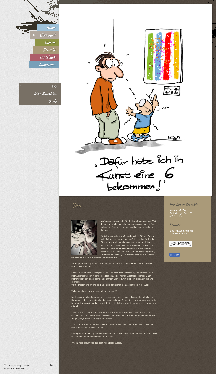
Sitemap (25, 365)
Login (52, 365)
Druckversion (12, 365)
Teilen (174, 255)
